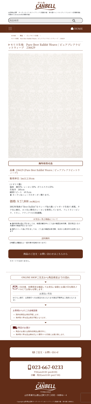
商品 (21, 35)
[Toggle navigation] (10, 28)
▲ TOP (80, 342)
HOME (77, 28)
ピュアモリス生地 (32, 35)
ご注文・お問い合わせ (45, 352)
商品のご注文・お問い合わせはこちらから (45, 254)
